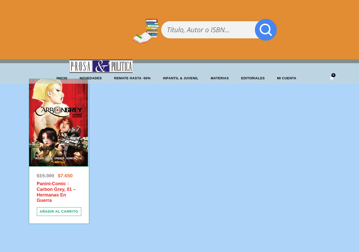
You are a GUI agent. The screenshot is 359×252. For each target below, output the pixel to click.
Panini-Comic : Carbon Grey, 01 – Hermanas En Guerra (56, 192)
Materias (220, 78)
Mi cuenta (286, 78)
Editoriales (253, 78)
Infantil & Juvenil (181, 78)
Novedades (91, 78)
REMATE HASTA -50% (132, 78)
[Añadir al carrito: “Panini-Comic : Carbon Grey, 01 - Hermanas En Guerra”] (59, 211)
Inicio (61, 78)
